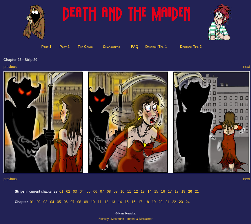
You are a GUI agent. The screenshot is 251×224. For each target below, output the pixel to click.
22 (174, 202)
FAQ (134, 47)
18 (176, 191)
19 (183, 191)
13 (143, 191)
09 (115, 191)
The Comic (85, 47)
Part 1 (46, 47)
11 (129, 191)
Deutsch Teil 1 (156, 47)
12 (136, 191)
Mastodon (117, 219)
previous (10, 67)
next (246, 67)
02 (68, 191)
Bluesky (104, 219)
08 (109, 191)
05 (88, 191)
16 (163, 191)
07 (102, 191)
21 (197, 191)
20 (160, 202)
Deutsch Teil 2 (191, 47)
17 (170, 191)
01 (61, 191)
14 (149, 191)
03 (75, 191)
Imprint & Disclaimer (139, 219)
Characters (111, 47)
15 (156, 191)
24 (188, 202)
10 (122, 191)
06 (95, 191)
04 (81, 191)
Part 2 (65, 47)
